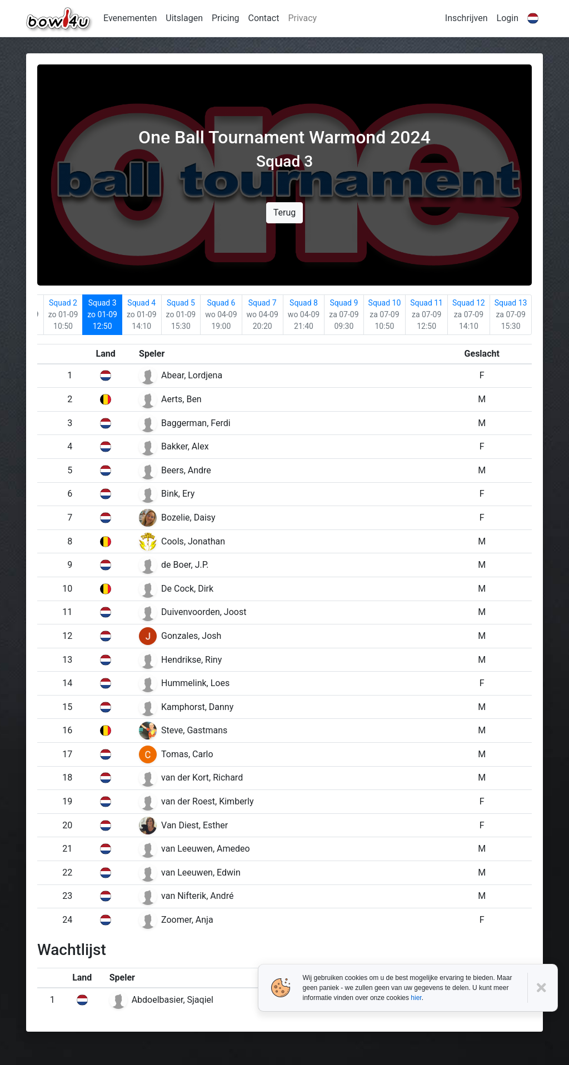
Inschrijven (466, 18)
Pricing (225, 18)
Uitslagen (184, 18)
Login (507, 18)
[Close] (542, 988)
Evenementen (130, 18)
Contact (263, 18)
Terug (284, 212)
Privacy (302, 18)
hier (416, 998)
